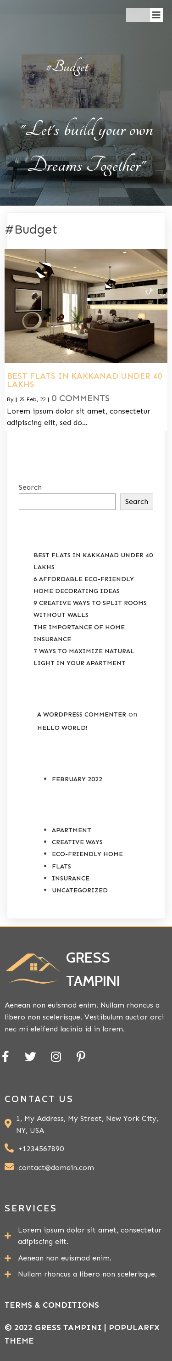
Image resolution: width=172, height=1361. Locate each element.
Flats (61, 866)
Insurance (70, 878)
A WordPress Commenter (81, 714)
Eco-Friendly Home (87, 854)
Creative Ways (77, 842)
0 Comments (80, 397)
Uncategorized (80, 890)
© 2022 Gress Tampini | (57, 1327)
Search (30, 487)
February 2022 (77, 779)
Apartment (71, 830)
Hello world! (62, 728)
